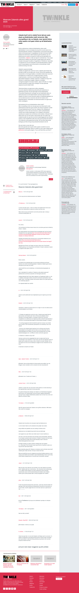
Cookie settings (42, 589)
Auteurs (31, 576)
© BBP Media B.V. (73, 2)
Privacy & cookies (43, 587)
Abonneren (43, 2)
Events (38, 4)
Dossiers (19, 4)
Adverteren (49, 2)
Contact (54, 2)
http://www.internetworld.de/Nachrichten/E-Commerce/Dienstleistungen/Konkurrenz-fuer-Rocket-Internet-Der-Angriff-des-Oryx (35, 241)
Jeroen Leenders (6, 42)
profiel (51, 179)
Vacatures (60, 2)
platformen (21, 130)
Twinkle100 (44, 4)
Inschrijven (66, 92)
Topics (26, 4)
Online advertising (6, 25)
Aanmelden (59, 578)
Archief (31, 581)
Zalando (28, 57)
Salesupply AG (6, 46)
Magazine (32, 4)
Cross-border (14, 25)
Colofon (41, 583)
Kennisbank (66, 2)
